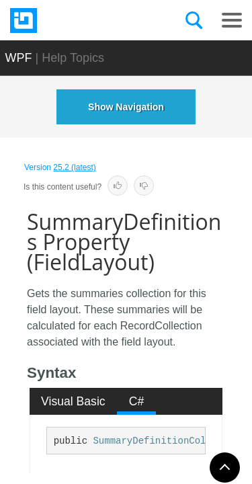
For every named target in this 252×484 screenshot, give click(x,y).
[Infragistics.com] (77, 20)
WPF (18, 58)
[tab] (74, 401)
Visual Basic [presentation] (73, 401)
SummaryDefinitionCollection (169, 441)
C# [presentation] (136, 401)
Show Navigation (126, 107)
